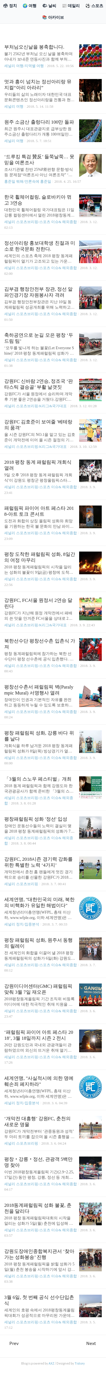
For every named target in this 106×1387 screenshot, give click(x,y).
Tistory (80, 1363)
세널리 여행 (13, 106)
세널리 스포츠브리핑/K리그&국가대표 (35, 406)
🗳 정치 (10, 5)
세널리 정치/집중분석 (21, 924)
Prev (11, 1343)
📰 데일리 (71, 5)
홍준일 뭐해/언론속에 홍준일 (27, 181)
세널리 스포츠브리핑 (21, 884)
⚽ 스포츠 (94, 5)
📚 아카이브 (53, 17)
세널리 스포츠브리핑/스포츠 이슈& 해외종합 (40, 222)
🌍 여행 (29, 5)
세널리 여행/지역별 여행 (24, 66)
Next (94, 1343)
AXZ (51, 1363)
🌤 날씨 (49, 5)
